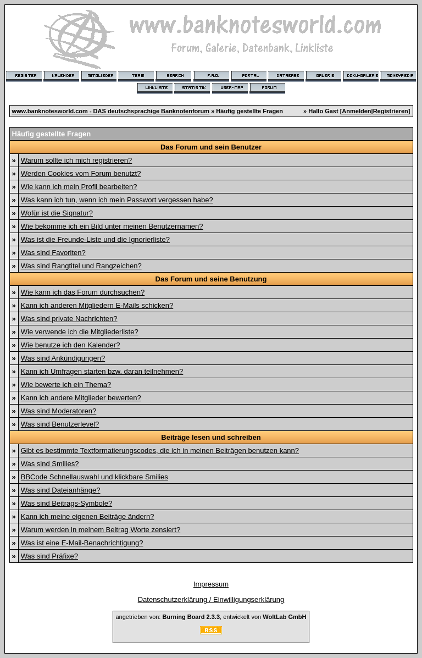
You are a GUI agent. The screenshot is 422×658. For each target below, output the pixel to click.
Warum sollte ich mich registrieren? (76, 160)
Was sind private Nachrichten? (69, 318)
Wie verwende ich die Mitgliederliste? (79, 332)
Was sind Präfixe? (49, 556)
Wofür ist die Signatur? (57, 213)
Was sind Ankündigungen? (63, 358)
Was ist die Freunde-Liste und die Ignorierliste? (95, 239)
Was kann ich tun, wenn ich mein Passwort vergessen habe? (117, 200)
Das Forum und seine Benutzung (211, 279)
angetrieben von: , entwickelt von (210, 616)
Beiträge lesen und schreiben (210, 437)
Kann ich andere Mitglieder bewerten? (81, 398)
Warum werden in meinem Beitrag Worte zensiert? (100, 530)
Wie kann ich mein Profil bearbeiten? (79, 187)
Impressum (211, 584)
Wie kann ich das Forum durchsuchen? (83, 292)
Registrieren (390, 111)
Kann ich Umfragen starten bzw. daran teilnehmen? (102, 371)
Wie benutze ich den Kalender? (70, 345)
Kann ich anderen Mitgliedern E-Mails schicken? (97, 305)
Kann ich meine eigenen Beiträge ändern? (87, 516)
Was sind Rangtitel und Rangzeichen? (81, 266)
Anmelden (356, 111)
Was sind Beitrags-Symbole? (66, 503)
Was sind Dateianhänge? (61, 490)
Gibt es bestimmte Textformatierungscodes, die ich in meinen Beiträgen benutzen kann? (160, 450)
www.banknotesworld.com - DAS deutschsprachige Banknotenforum (111, 111)
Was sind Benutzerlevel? (60, 424)
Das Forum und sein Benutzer (211, 147)
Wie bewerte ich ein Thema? (66, 384)
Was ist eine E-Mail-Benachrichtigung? (82, 543)
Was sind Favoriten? (53, 252)
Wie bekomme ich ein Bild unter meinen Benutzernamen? (112, 226)
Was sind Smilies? (50, 464)
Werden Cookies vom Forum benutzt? (81, 173)
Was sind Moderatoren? (59, 411)
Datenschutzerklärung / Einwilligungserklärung (211, 599)
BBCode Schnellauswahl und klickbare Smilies (94, 477)
